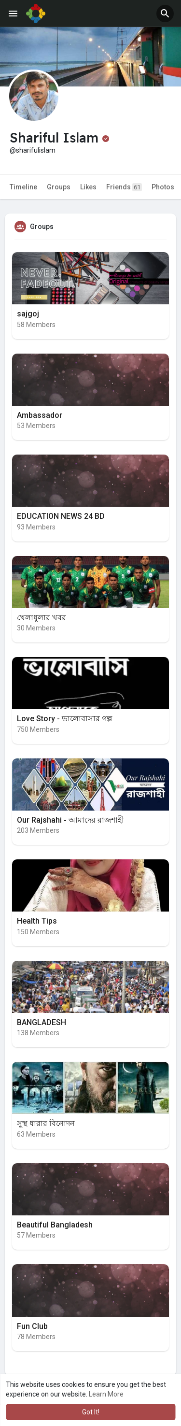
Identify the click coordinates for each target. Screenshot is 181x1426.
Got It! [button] (90, 1412)
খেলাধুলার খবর (41, 617)
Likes (88, 187)
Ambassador (39, 415)
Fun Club (32, 1326)
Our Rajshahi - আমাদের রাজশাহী (70, 820)
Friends (124, 187)
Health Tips (37, 921)
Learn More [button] (106, 1394)
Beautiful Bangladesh (55, 1224)
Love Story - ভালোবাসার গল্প (64, 718)
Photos (163, 187)
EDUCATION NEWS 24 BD (61, 516)
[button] (165, 13)
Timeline (23, 187)
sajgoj (28, 313)
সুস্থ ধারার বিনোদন (46, 1123)
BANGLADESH (41, 1022)
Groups (58, 187)
